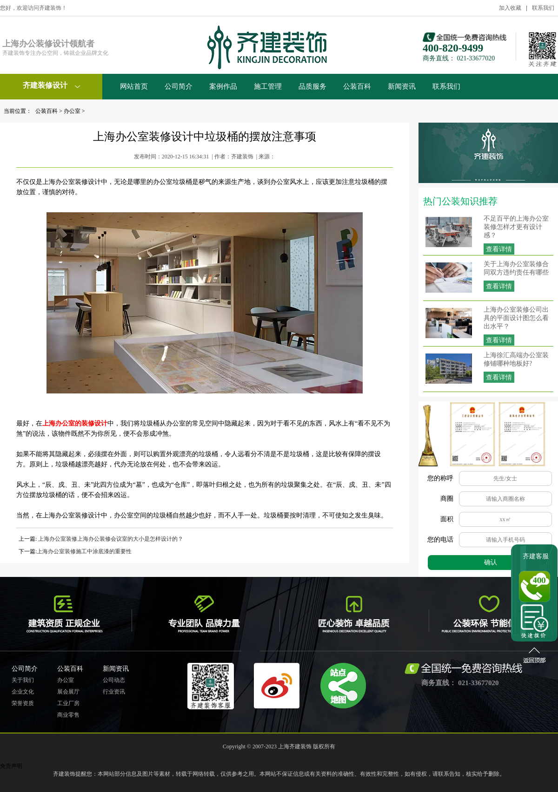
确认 (490, 562)
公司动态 (114, 680)
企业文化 (23, 691)
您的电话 (440, 539)
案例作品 (223, 86)
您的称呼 (440, 478)
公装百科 (357, 86)
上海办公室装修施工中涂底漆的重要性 (84, 551)
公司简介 (179, 86)
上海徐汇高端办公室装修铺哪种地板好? (516, 359)
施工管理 (268, 86)
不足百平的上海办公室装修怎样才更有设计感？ (516, 227)
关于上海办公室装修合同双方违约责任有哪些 (516, 268)
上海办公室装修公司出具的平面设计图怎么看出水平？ (516, 318)
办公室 (72, 111)
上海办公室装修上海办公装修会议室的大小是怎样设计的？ (110, 539)
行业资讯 (114, 691)
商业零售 (68, 715)
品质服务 (312, 86)
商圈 (446, 498)
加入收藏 (510, 8)
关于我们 (23, 680)
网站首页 (134, 86)
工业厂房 (68, 703)
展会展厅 (68, 691)
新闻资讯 (402, 86)
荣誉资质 (23, 703)
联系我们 (543, 8)
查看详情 (499, 249)
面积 (446, 519)
